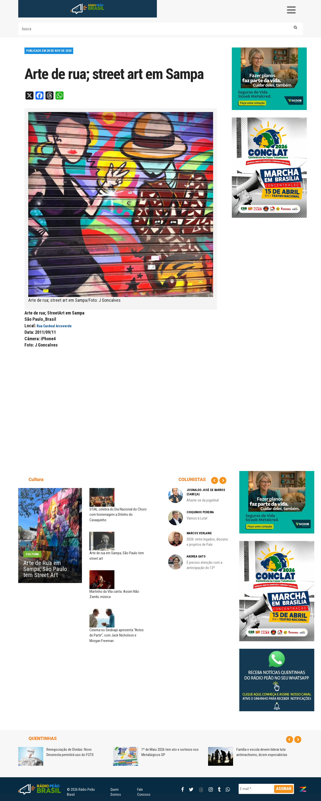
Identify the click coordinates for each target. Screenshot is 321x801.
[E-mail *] (266, 789)
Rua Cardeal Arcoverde (54, 326)
